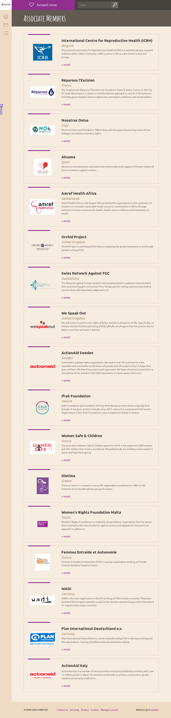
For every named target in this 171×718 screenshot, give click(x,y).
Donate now (47, 5)
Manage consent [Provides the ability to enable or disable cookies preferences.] (110, 709)
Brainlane (154, 709)
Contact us (63, 709)
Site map (75, 709)
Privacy (86, 709)
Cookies (95, 709)
